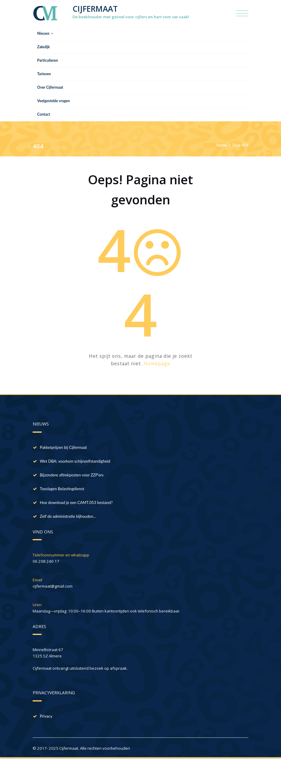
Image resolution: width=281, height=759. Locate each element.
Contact (43, 114)
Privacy (46, 716)
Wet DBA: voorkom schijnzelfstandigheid (75, 461)
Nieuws (45, 33)
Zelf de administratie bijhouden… (68, 516)
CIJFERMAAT (95, 8)
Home (221, 145)
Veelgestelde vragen (53, 101)
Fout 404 (241, 145)
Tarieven (44, 74)
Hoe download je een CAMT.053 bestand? (76, 502)
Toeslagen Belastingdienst (62, 488)
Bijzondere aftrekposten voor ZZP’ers (72, 475)
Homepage (156, 363)
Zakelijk (43, 47)
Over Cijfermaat (50, 87)
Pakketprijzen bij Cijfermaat (63, 447)
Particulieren (47, 60)
